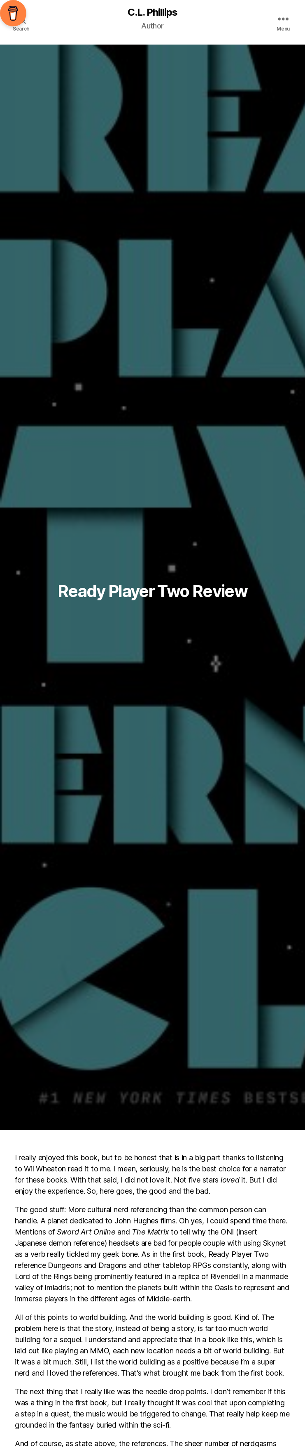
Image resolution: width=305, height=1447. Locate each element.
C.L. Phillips (152, 12)
